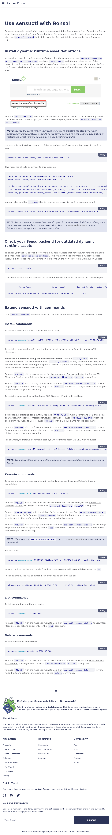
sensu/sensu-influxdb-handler (66, 145)
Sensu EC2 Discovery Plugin (53, 396)
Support (42, 758)
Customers (79, 754)
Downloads (43, 754)
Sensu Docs (15, 3)
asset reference (76, 225)
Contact (77, 758)
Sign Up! (91, 820)
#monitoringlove (40, 831)
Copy (102, 155)
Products (7, 745)
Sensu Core (10, 749)
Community (43, 745)
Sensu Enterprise (12, 754)
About (76, 745)
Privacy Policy (83, 831)
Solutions (7, 758)
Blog (76, 749)
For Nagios (9, 771)
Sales (76, 762)
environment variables (73, 539)
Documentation (45, 749)
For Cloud (9, 767)
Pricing (6, 776)
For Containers (11, 762)
